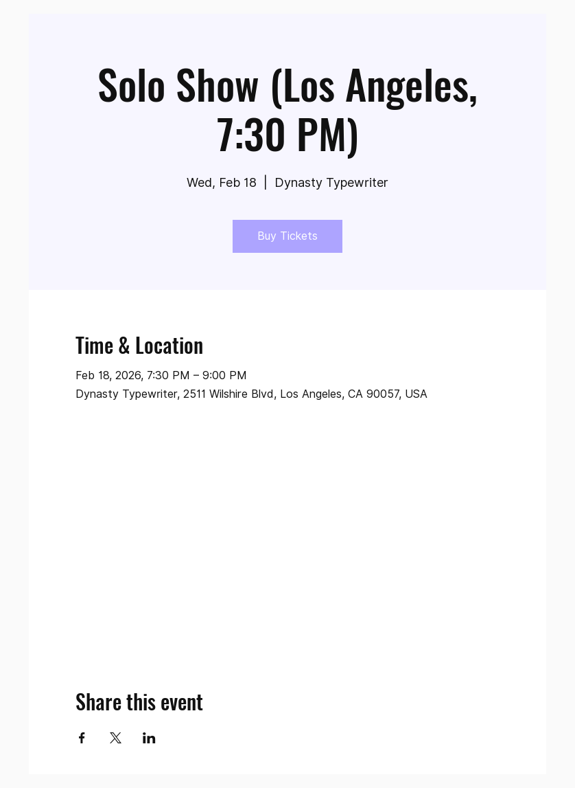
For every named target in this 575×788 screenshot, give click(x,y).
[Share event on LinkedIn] (149, 737)
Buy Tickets (287, 236)
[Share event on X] (115, 737)
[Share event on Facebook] (82, 737)
